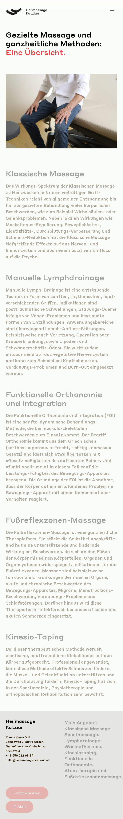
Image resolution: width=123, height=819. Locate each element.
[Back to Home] (26, 11)
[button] (112, 11)
